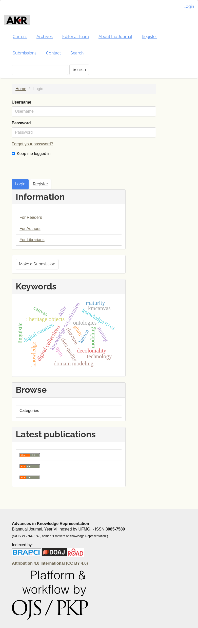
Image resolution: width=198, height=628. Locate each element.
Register (149, 36)
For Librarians (32, 240)
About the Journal (115, 36)
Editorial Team (75, 36)
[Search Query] (40, 70)
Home (20, 89)
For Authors (30, 228)
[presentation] (50, 169)
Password (21, 123)
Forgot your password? (32, 144)
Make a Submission (37, 264)
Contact (53, 53)
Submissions (24, 53)
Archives (44, 36)
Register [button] (40, 184)
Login (189, 6)
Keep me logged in (31, 153)
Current (20, 36)
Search (77, 53)
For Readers (30, 217)
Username (21, 102)
